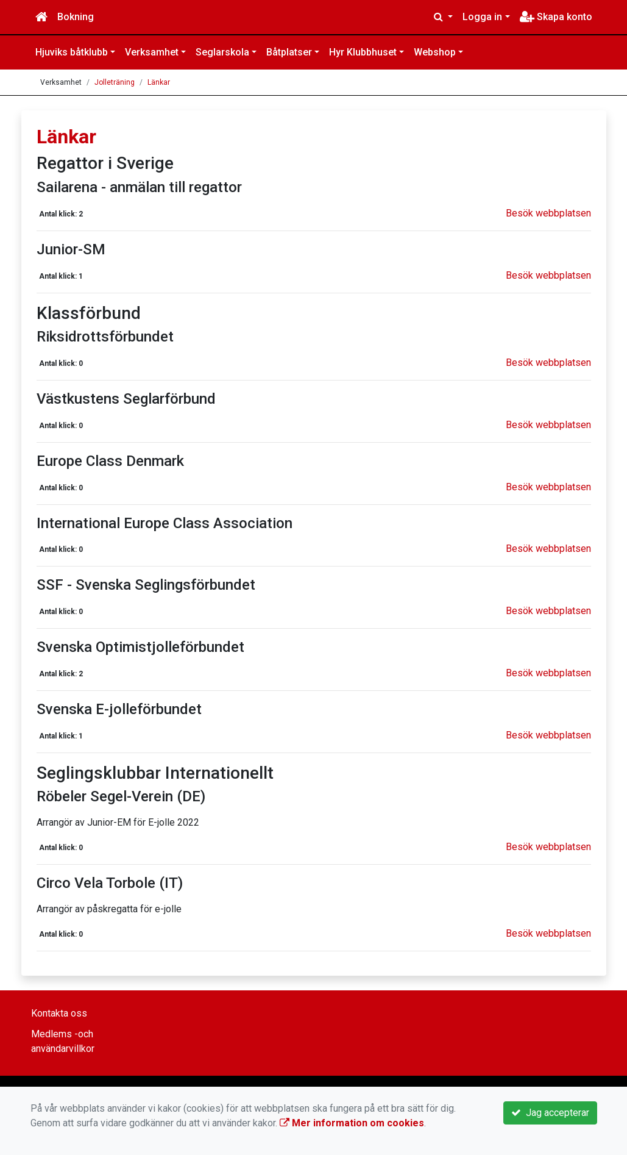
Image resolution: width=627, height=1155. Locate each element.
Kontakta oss (59, 1013)
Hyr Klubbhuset (363, 52)
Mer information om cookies (352, 1123)
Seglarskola (222, 52)
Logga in (482, 17)
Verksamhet (152, 52)
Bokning (75, 17)
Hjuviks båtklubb (71, 52)
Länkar (158, 82)
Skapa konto (556, 17)
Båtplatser (289, 52)
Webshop (435, 52)
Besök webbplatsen (548, 213)
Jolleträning (114, 82)
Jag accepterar (550, 1112)
